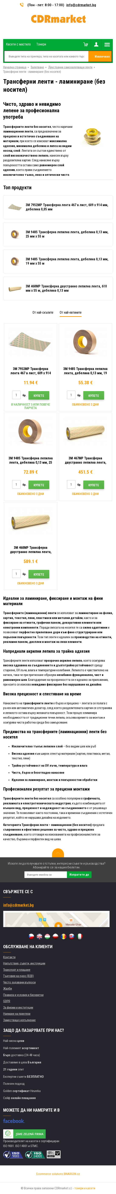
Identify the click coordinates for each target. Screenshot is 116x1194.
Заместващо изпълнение (19, 1020)
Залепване (37, 67)
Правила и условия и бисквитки (23, 995)
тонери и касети (84, 1188)
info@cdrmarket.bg (81, 5)
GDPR (6, 1001)
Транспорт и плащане (16, 970)
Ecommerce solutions (49, 1174)
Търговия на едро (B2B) (18, 976)
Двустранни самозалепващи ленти (70, 67)
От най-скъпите (43, 312)
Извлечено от (102, 58)
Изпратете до (79, 875)
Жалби (7, 988)
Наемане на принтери (16, 1014)
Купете (39, 396)
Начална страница (14, 67)
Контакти (9, 957)
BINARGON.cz (72, 1174)
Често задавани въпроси (19, 982)
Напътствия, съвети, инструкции (24, 963)
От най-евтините (71, 312)
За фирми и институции (18, 1007)
